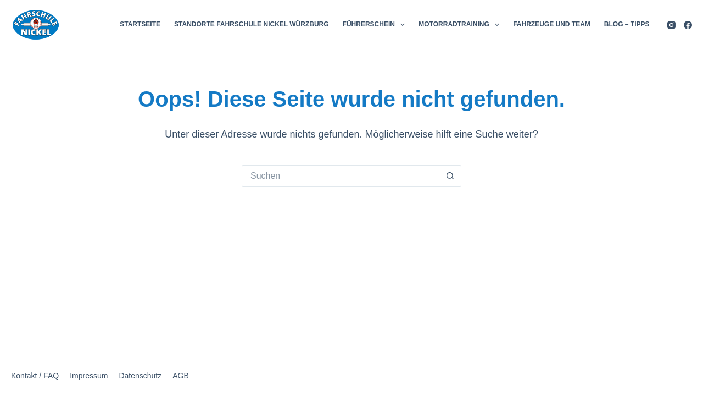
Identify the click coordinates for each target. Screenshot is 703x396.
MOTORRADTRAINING (461, 24)
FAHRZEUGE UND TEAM (551, 24)
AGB (180, 375)
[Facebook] (688, 25)
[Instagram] (671, 25)
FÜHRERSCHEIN (376, 24)
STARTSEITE (140, 24)
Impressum (89, 375)
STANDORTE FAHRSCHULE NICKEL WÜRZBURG (251, 24)
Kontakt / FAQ (35, 375)
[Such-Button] (450, 176)
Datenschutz (140, 375)
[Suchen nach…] (340, 176)
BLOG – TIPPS (627, 24)
